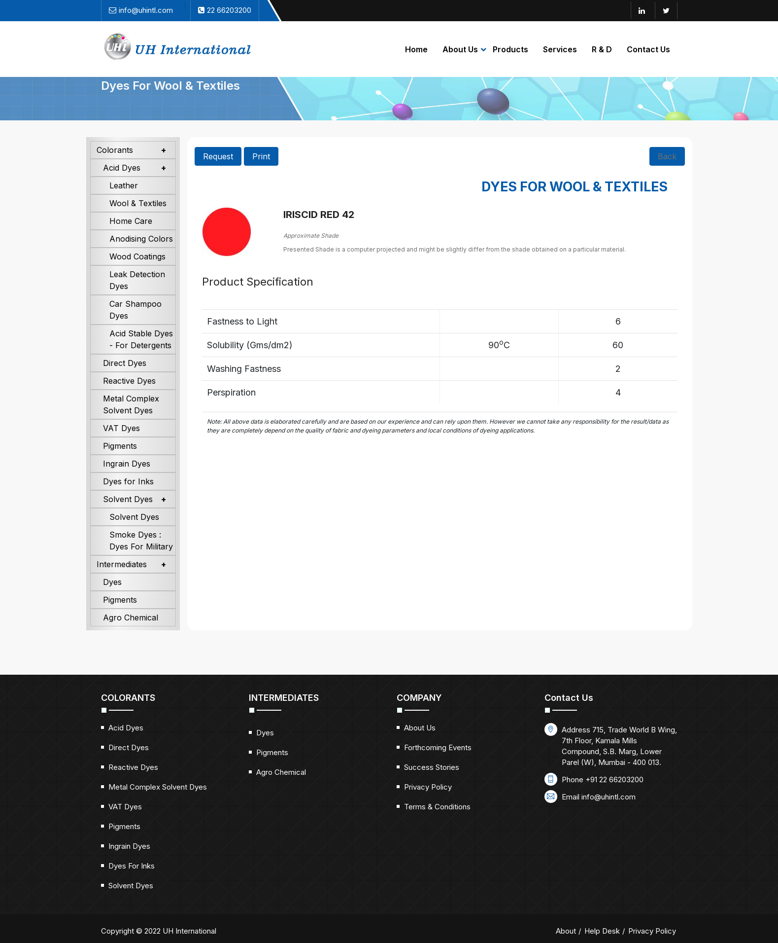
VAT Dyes (121, 444)
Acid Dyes (121, 183)
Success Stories (431, 783)
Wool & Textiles (138, 219)
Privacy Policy (428, 802)
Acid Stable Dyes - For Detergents (141, 355)
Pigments (120, 462)
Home (416, 49)
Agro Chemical (130, 633)
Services (560, 49)
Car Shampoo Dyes (135, 325)
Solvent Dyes (128, 515)
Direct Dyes (124, 379)
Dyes (112, 598)
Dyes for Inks (128, 497)
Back (667, 172)
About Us (460, 49)
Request (218, 172)
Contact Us (648, 49)
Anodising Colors (141, 254)
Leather (123, 201)
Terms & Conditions (437, 822)
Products (510, 49)
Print (261, 172)
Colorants (115, 166)
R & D (602, 49)
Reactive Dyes (129, 396)
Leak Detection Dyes (137, 296)
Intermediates (122, 580)
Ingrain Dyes (126, 479)
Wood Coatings (137, 272)
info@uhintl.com (608, 812)
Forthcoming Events (438, 763)
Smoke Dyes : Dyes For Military (141, 556)
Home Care (130, 237)
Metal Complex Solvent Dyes (131, 420)
